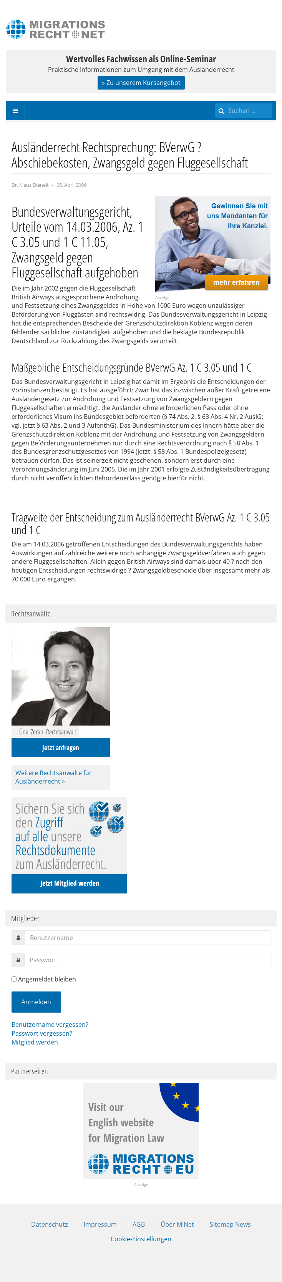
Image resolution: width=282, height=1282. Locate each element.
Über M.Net (177, 1224)
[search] (243, 110)
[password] (147, 960)
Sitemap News (230, 1224)
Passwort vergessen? (42, 1033)
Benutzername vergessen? (50, 1024)
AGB (139, 1224)
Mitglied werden (35, 1042)
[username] (147, 937)
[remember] (14, 978)
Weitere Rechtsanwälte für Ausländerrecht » (53, 777)
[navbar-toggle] (15, 110)
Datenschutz (49, 1224)
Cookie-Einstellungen (141, 1239)
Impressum (100, 1224)
